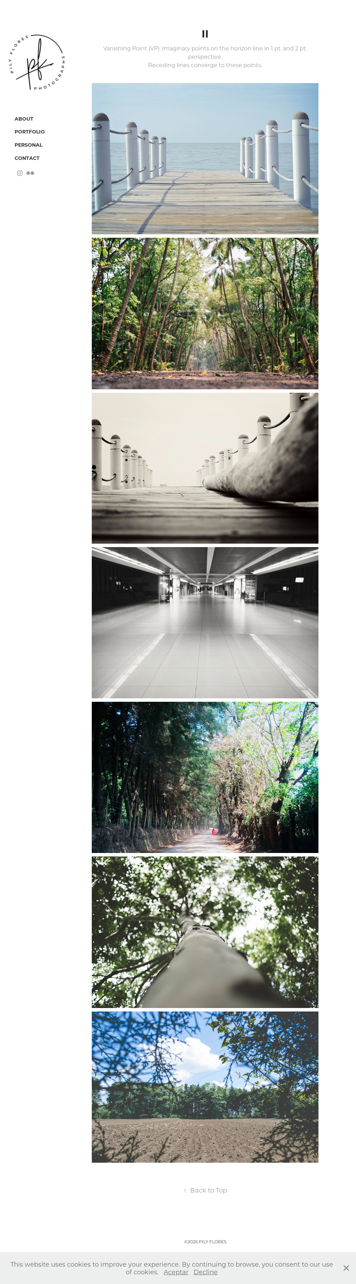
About (24, 118)
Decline (206, 1272)
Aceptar (176, 1272)
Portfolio (30, 131)
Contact (27, 158)
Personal (28, 144)
